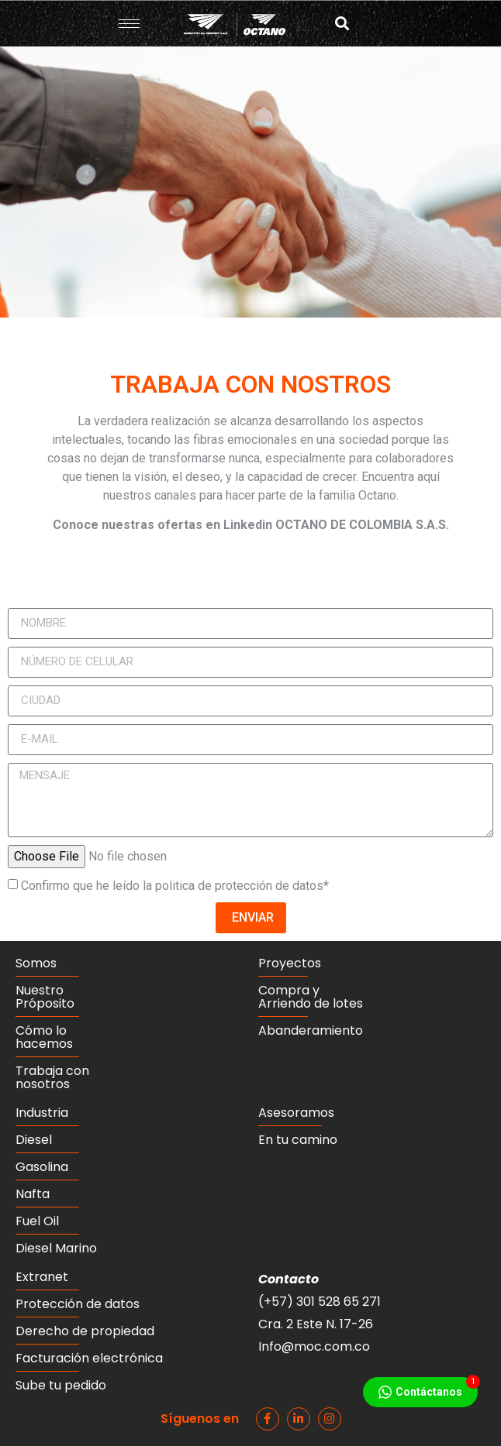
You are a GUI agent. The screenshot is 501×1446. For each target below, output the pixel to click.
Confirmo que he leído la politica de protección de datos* (175, 885)
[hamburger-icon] (129, 23)
